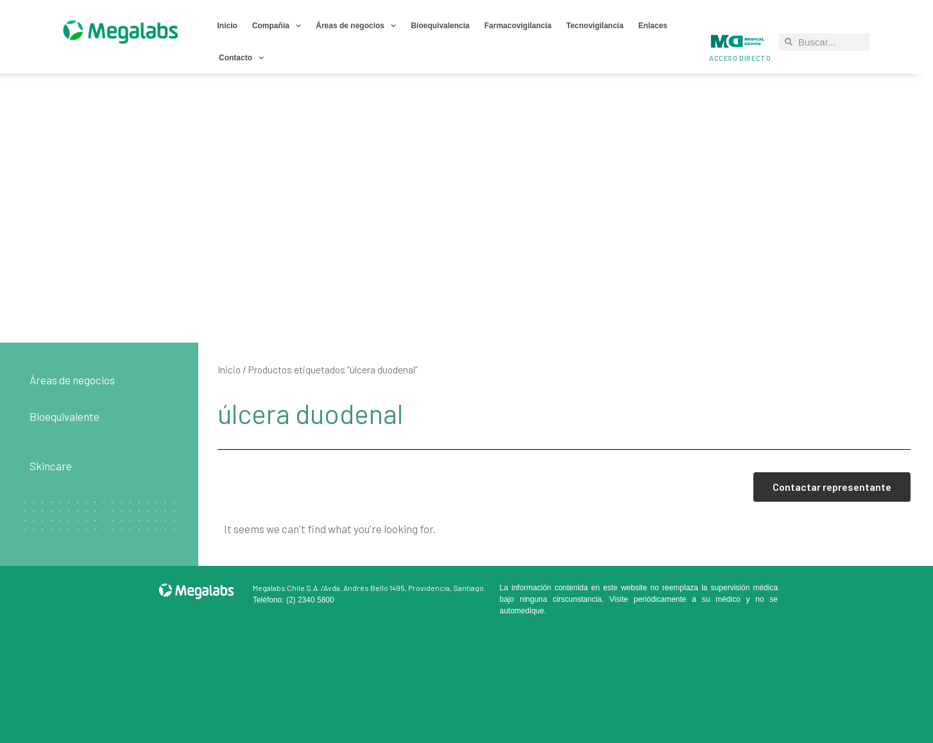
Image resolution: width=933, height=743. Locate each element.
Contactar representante (832, 487)
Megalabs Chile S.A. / (288, 587)
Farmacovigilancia (518, 25)
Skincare (51, 465)
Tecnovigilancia (594, 25)
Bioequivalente (64, 416)
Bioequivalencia (440, 25)
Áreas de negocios (356, 26)
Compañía (276, 26)
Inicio (227, 25)
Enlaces (652, 25)
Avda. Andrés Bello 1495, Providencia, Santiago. (404, 587)
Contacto (241, 58)
